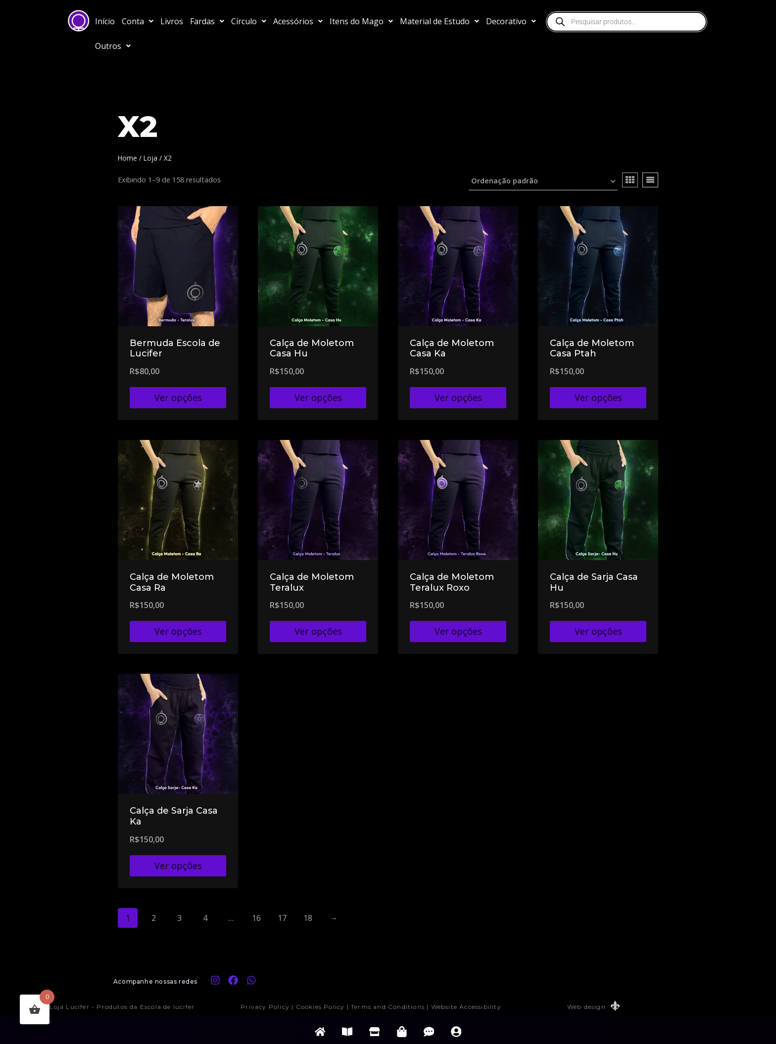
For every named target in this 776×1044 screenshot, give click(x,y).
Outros (113, 46)
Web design (586, 1006)
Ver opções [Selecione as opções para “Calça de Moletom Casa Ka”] (458, 397)
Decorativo (511, 21)
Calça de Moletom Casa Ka (452, 348)
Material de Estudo (439, 21)
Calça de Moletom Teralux (312, 582)
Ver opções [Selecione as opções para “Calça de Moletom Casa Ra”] (178, 631)
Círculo (248, 21)
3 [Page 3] (179, 918)
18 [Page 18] (307, 918)
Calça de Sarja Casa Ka (174, 816)
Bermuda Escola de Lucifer (175, 348)
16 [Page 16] (256, 918)
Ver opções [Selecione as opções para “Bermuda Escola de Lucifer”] (178, 397)
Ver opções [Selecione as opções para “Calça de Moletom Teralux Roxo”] (458, 631)
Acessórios (298, 21)
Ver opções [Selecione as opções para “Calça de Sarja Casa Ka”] (178, 865)
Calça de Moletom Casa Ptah (592, 348)
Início (105, 21)
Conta (137, 21)
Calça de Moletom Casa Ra (172, 582)
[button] (137, 21)
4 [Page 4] (205, 918)
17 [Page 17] (282, 918)
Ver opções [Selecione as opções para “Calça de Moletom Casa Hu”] (318, 397)
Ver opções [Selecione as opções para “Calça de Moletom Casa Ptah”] (598, 397)
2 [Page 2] (153, 918)
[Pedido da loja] (543, 181)
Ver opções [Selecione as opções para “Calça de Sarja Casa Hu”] (598, 631)
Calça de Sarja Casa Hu (594, 582)
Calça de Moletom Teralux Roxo (452, 582)
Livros (171, 21)
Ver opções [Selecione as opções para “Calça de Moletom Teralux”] (318, 631)
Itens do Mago (361, 21)
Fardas (207, 21)
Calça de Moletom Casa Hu (312, 348)
